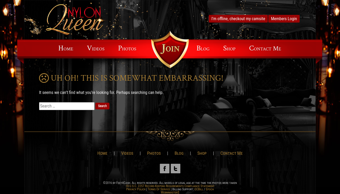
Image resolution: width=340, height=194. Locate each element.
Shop (229, 48)
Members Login (284, 18)
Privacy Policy (136, 189)
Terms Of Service (159, 189)
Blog (203, 48)
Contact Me (265, 48)
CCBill (198, 189)
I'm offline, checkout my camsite (238, 18)
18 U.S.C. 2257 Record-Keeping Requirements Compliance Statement (169, 186)
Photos (127, 48)
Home (65, 48)
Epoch (210, 189)
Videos (95, 48)
